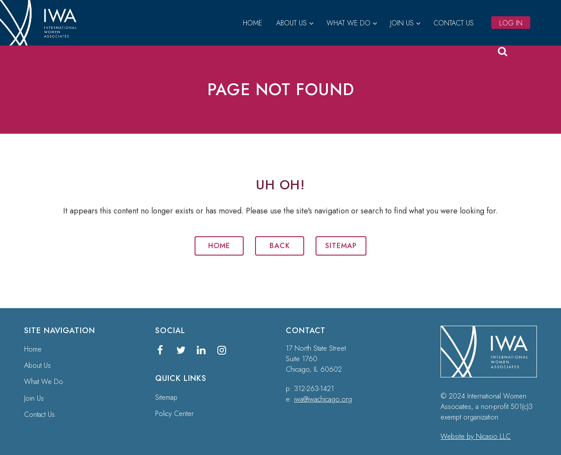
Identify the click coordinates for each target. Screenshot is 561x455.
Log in (510, 23)
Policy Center (174, 414)
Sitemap (341, 246)
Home (219, 246)
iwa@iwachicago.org (323, 399)
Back (280, 246)
